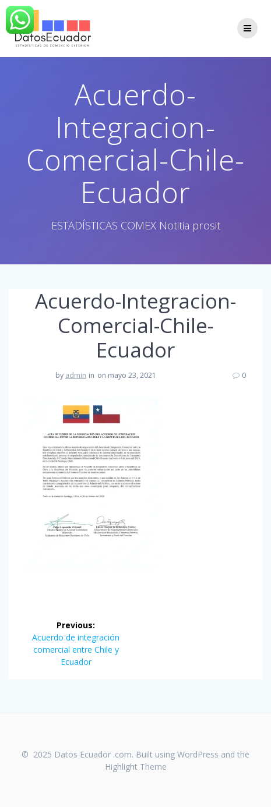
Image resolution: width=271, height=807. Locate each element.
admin (75, 375)
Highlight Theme (136, 766)
